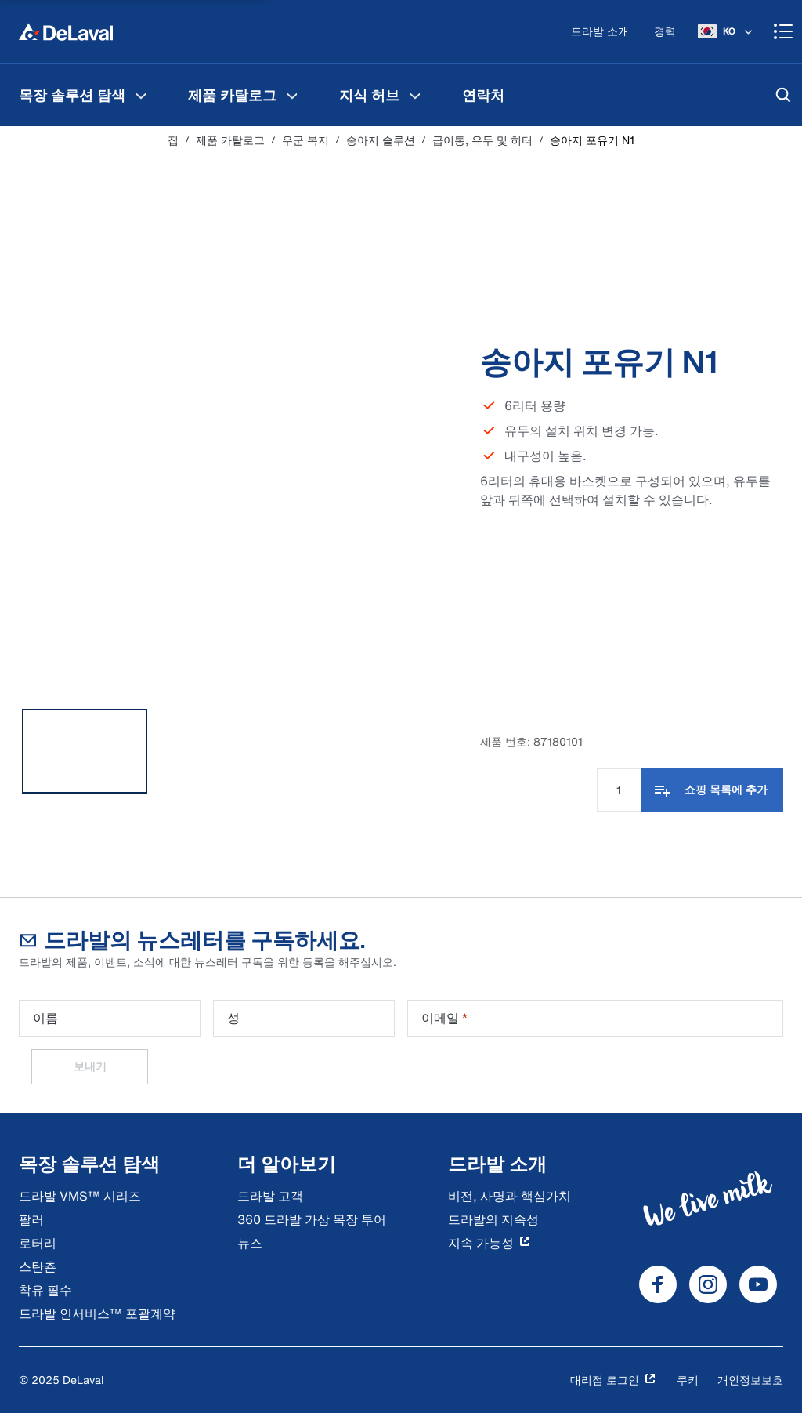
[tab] (84, 751)
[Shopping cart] (783, 31)
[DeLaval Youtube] (758, 1284)
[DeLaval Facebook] (658, 1284)
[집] (66, 31)
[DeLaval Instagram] (708, 1284)
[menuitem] (84, 95)
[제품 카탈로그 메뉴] (292, 95)
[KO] (726, 31)
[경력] (664, 31)
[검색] (783, 95)
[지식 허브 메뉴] (415, 95)
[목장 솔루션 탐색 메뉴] (141, 95)
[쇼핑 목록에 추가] (712, 790)
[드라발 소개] (599, 31)
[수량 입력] (618, 790)
